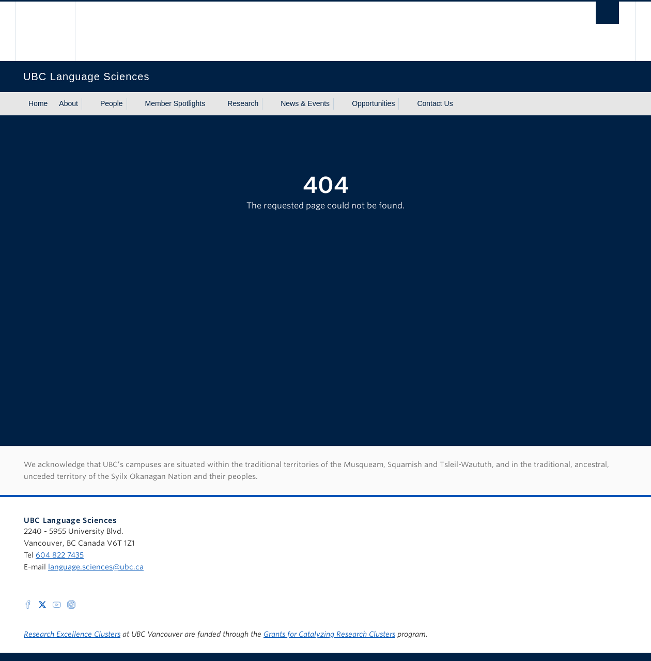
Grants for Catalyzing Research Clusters (329, 634)
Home (38, 103)
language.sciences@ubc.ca (96, 567)
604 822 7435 (60, 555)
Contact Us (435, 103)
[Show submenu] (88, 104)
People (111, 103)
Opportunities (373, 103)
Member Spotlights (175, 103)
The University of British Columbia (45, 31)
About (68, 103)
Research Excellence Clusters (72, 634)
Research (242, 103)
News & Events (305, 103)
